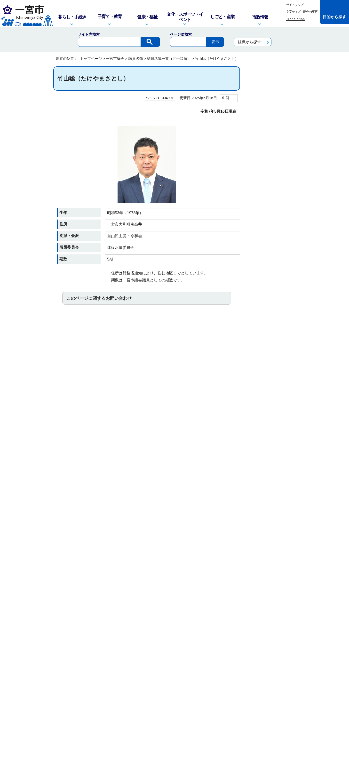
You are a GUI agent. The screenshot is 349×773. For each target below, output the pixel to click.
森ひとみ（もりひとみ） (272, 549)
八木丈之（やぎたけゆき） (271, 562)
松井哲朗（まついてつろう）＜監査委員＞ (272, 508)
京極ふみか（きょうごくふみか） (272, 300)
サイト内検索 (89, 34)
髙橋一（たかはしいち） (272, 366)
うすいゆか (263, 201)
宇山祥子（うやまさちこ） (271, 213)
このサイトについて (124, 660)
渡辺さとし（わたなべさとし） (272, 590)
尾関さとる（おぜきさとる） (272, 256)
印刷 (225, 98)
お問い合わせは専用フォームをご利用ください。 (120, 334)
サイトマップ (294, 5)
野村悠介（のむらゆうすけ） (272, 421)
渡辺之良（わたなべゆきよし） (272, 605)
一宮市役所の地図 (85, 741)
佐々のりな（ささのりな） (271, 324)
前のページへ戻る (237, 641)
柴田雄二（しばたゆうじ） (271, 339)
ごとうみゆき (264, 312)
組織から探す (249, 42)
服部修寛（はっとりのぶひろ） (272, 450)
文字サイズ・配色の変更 (301, 12)
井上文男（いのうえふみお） (272, 174)
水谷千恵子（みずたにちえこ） (272, 523)
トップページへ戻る (279, 641)
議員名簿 (135, 58)
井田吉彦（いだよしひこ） (271, 131)
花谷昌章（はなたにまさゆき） (272, 465)
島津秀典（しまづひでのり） (272, 353)
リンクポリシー (229, 660)
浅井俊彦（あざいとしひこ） (272, 116)
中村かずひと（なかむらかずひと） (272, 407)
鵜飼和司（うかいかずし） (271, 189)
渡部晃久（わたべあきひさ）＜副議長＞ (272, 619)
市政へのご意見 (145, 741)
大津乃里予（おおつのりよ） (272, 228)
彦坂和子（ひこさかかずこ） (272, 479)
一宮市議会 (115, 58)
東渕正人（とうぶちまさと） (272, 392)
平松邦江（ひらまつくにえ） (272, 494)
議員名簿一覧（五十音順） (169, 58)
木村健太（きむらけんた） (271, 286)
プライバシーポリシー (189, 660)
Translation (295, 19)
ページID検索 (181, 34)
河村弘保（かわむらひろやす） (272, 271)
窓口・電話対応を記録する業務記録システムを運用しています (147, 706)
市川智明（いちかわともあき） (272, 145)
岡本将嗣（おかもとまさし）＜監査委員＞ (272, 242)
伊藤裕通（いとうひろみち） (272, 160)
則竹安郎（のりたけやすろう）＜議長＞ (272, 436)
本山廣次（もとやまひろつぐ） (272, 537)
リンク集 (156, 660)
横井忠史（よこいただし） (271, 576)
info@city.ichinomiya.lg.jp (88, 712)
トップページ (91, 58)
